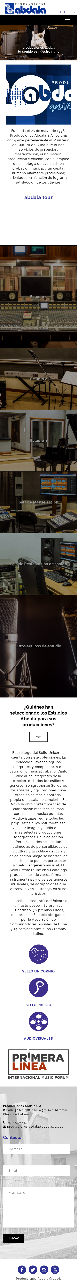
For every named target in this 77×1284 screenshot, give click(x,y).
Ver (38, 736)
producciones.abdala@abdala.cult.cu (35, 1126)
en (62, 12)
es (72, 12)
